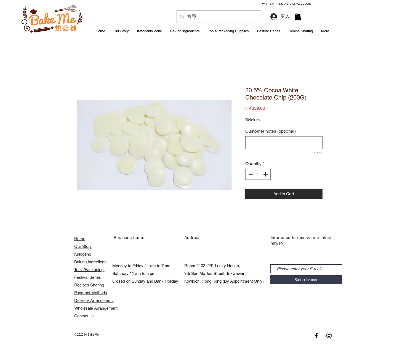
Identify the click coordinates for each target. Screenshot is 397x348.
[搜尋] (218, 16)
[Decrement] (250, 174)
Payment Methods (90, 292)
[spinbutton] (258, 174)
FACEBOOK (303, 4)
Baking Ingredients (91, 261)
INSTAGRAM (286, 4)
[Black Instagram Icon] (329, 335)
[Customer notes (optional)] (284, 143)
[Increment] (266, 174)
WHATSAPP (270, 4)
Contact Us (84, 316)
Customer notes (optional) (270, 131)
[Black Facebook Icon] (316, 335)
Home (79, 238)
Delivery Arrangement (94, 300)
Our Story (83, 246)
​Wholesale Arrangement (96, 308)
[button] (298, 16)
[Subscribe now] (306, 279)
